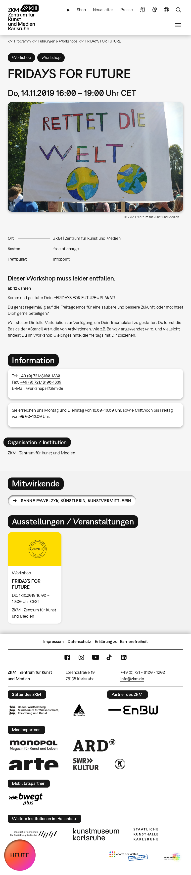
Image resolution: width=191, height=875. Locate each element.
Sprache (166, 9)
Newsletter (103, 9)
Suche (178, 9)
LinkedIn (124, 657)
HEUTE (19, 855)
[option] (37, 578)
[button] (96, 157)
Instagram (81, 657)
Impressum (53, 641)
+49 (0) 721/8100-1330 (39, 375)
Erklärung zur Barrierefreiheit (121, 641)
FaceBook (67, 657)
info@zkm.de (132, 678)
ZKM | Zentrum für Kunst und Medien (87, 238)
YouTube (95, 657)
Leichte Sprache (142, 9)
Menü (178, 25)
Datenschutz (79, 641)
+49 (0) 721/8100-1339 (40, 382)
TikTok (110, 657)
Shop (81, 9)
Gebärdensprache (154, 9)
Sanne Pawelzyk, (76, 500)
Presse (126, 9)
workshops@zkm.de (44, 388)
